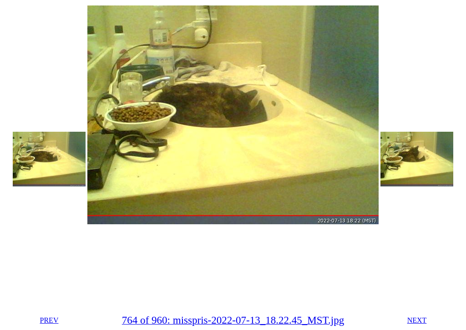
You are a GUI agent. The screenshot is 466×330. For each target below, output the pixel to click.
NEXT (417, 320)
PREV (49, 320)
